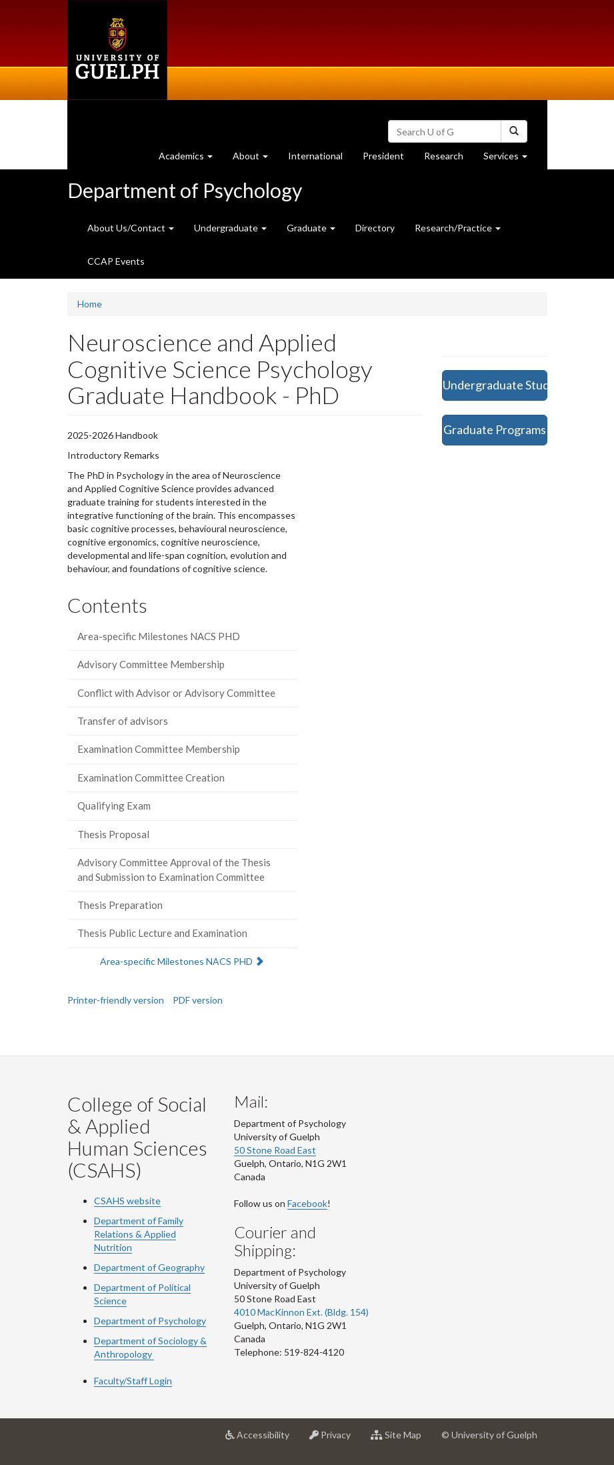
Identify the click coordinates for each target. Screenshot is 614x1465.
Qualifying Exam (114, 806)
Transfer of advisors (122, 721)
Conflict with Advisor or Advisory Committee (176, 693)
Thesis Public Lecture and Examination (162, 933)
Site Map (401, 1440)
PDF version (198, 1000)
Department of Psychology (184, 190)
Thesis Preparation (120, 905)
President (383, 155)
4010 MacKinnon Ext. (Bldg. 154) (301, 1312)
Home (89, 303)
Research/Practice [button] (458, 227)
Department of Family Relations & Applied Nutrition (138, 1234)
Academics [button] (191, 159)
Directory (375, 227)
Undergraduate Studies (495, 384)
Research (448, 159)
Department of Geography (149, 1267)
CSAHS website (127, 1200)
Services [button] (510, 159)
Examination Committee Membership (158, 749)
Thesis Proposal (113, 834)
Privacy (335, 1440)
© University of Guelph (489, 1434)
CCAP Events (116, 261)
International (315, 155)
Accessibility (262, 1440)
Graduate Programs (494, 429)
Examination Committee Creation (151, 778)
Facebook (307, 1203)
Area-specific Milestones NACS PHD (158, 636)
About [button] (255, 159)
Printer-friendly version (115, 1000)
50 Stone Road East (275, 1150)
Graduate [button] (311, 227)
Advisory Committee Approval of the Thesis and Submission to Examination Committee (174, 869)
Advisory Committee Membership (151, 664)
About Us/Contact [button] (130, 227)
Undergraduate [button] (230, 227)
